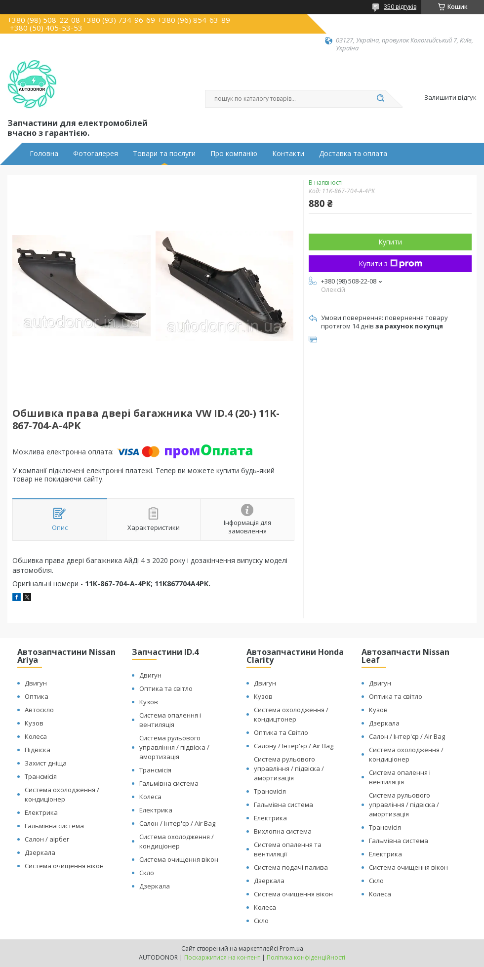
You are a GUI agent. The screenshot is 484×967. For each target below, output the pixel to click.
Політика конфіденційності (306, 957)
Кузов (34, 723)
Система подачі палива (291, 867)
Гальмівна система (54, 825)
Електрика (41, 812)
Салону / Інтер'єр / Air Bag (293, 745)
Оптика (36, 696)
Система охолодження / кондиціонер (62, 794)
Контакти (288, 153)
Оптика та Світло (281, 732)
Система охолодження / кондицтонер (291, 714)
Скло (146, 872)
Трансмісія (41, 776)
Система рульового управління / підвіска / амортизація (174, 747)
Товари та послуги (164, 153)
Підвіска (37, 749)
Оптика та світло (166, 688)
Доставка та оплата (353, 153)
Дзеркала (40, 852)
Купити (390, 241)
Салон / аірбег (47, 839)
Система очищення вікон (64, 865)
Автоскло (39, 709)
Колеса (36, 736)
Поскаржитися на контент (222, 957)
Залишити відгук (450, 97)
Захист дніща (46, 763)
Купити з (390, 263)
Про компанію (233, 153)
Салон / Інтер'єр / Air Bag (177, 823)
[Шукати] (380, 99)
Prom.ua (291, 948)
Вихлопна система (283, 831)
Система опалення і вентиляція (170, 720)
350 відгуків (400, 6)
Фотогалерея (95, 153)
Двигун (36, 683)
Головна (44, 153)
